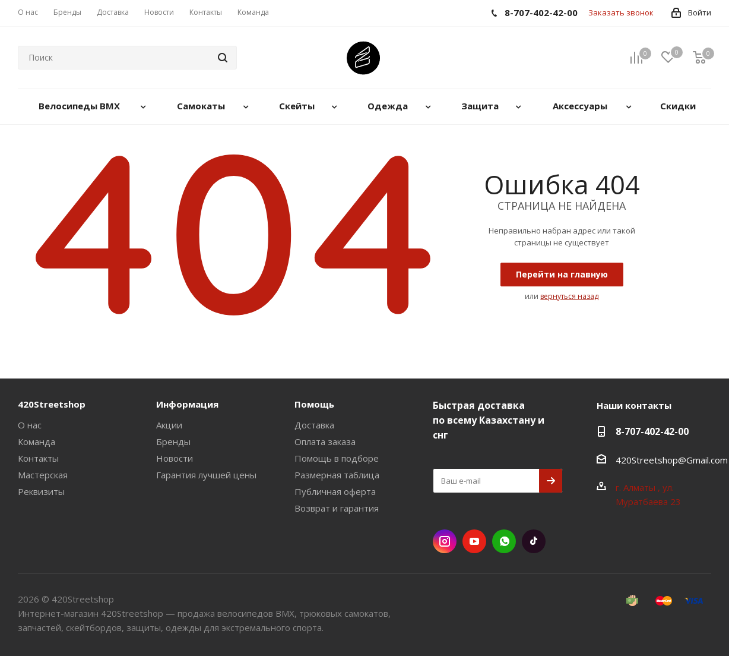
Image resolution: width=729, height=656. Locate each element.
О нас (30, 425)
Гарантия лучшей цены (206, 475)
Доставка (314, 425)
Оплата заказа (325, 441)
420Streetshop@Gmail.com (672, 460)
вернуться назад (569, 296)
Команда (36, 441)
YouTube (474, 541)
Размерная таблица (336, 475)
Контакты (38, 458)
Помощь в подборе (336, 458)
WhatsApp (504, 541)
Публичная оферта (335, 491)
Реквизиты (41, 491)
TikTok (534, 541)
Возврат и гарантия (336, 508)
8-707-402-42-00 (652, 431)
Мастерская (43, 475)
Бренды (173, 441)
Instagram (445, 541)
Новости (174, 458)
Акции (169, 425)
